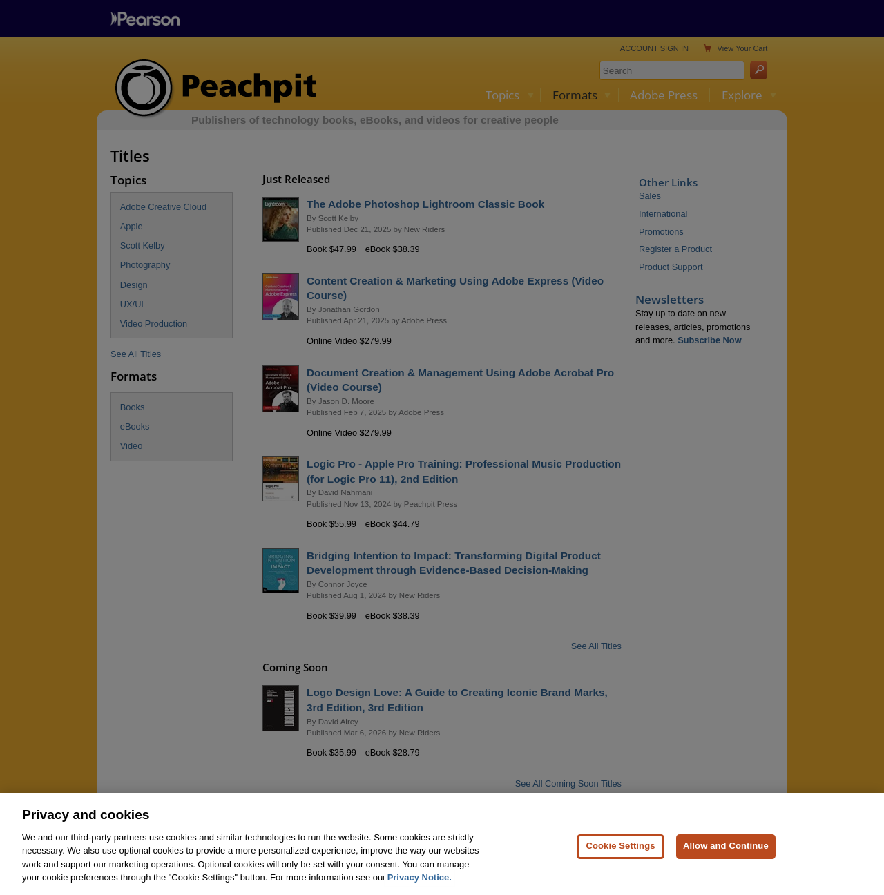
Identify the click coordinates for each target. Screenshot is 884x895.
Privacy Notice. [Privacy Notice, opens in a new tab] (419, 887)
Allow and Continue (726, 855)
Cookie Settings (620, 855)
